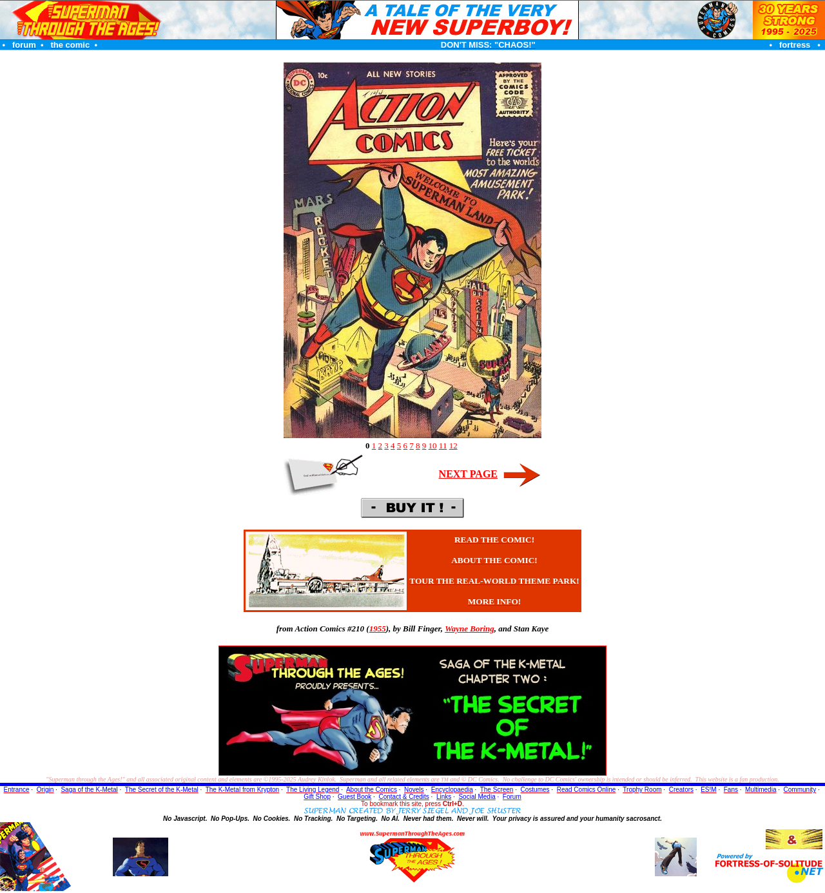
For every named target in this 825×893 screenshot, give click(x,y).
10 (433, 445)
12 (453, 445)
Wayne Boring (469, 628)
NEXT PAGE (468, 473)
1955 (377, 628)
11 (443, 445)
